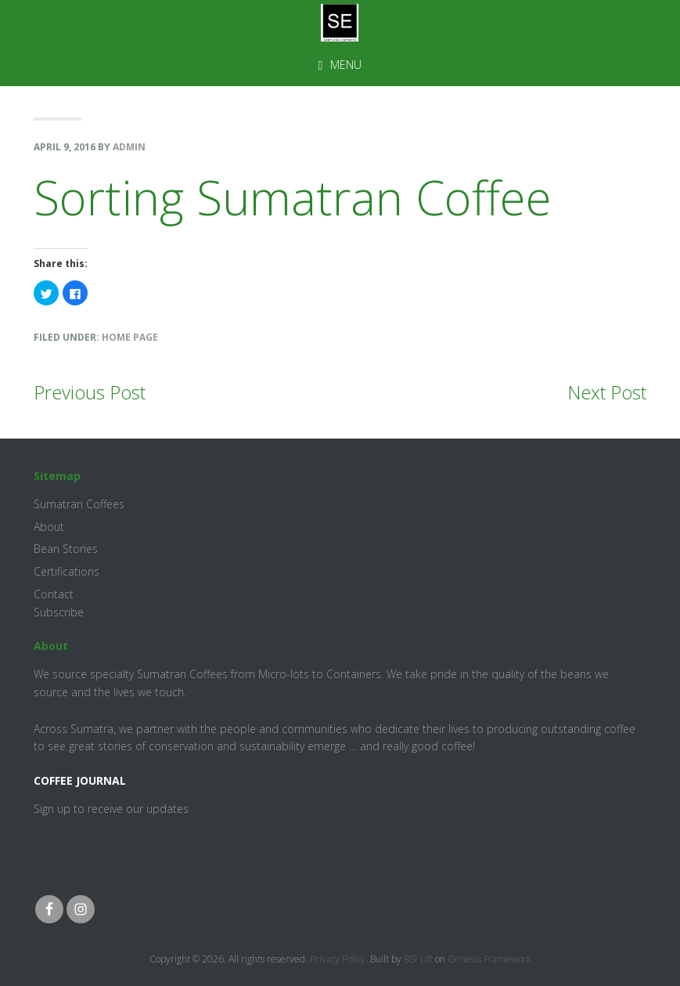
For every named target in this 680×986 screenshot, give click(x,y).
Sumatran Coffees (79, 504)
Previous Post (90, 392)
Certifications (66, 571)
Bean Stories (66, 548)
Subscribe (59, 612)
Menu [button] (346, 64)
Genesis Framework (489, 959)
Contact (54, 594)
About (49, 526)
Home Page (130, 337)
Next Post (606, 392)
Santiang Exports (340, 22)
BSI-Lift (418, 959)
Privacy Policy (337, 959)
